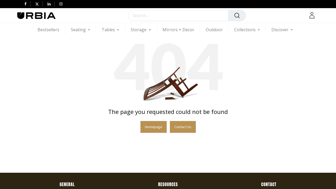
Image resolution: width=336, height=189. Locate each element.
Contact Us (182, 126)
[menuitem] (51, 29)
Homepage (153, 126)
